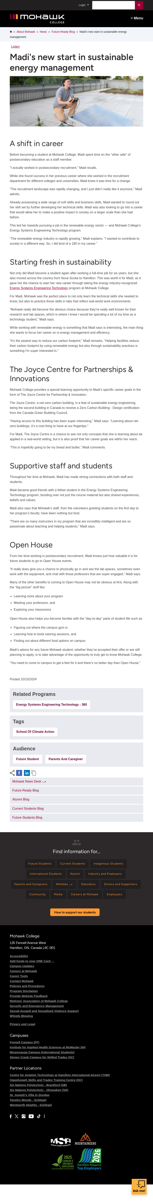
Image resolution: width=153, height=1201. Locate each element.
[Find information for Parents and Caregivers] (49, 887)
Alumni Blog (20, 799)
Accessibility (19, 972)
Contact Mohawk (21, 997)
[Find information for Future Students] (36, 864)
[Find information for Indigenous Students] (112, 864)
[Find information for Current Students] (72, 864)
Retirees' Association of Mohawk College (39, 1017)
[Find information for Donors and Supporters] (32, 899)
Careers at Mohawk (23, 987)
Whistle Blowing (21, 1032)
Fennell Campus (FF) (24, 1059)
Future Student (27, 759)
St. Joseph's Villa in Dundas (29, 1111)
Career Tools (19, 992)
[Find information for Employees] (75, 910)
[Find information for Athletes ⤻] (86, 887)
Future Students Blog (27, 817)
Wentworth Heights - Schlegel (31, 1121)
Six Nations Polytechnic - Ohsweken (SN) (39, 1106)
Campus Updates (22, 982)
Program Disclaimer (24, 1007)
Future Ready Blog (63, 31)
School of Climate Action (35, 731)
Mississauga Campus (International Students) (42, 1069)
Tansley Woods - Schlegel (28, 1116)
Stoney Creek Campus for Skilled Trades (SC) (42, 1074)
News (43, 31)
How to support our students (75, 929)
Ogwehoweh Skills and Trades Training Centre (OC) (46, 1096)
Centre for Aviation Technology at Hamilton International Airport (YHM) (60, 1091)
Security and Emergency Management (37, 1022)
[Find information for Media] (93, 899)
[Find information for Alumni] (75, 876)
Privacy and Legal (22, 1040)
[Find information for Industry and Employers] (108, 876)
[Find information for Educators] (113, 887)
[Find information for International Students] (42, 876)
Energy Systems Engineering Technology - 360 (51, 704)
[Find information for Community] (69, 899)
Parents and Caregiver (66, 759)
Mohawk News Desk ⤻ (29, 781)
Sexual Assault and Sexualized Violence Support (44, 1027)
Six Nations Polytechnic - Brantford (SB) (38, 1101)
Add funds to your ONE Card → (32, 977)
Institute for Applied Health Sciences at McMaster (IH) (47, 1064)
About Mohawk (26, 31)
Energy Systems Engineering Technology (39, 288)
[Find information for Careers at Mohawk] (122, 899)
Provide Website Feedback (29, 1012)
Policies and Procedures (27, 1002)
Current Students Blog (28, 808)
